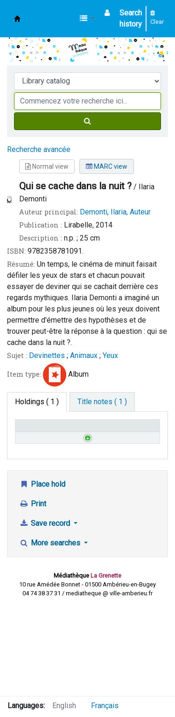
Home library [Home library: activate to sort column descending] (30, 434)
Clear (157, 17)
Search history (130, 18)
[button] (87, 18)
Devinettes (47, 355)
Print (32, 594)
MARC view (106, 166)
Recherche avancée (38, 149)
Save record (45, 613)
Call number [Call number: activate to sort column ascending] (69, 434)
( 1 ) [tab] (37, 401)
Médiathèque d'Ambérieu (17, 18)
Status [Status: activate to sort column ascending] (103, 438)
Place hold (42, 574)
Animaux (84, 355)
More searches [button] (50, 633)
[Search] (87, 121)
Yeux (110, 355)
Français (105, 705)
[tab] (102, 402)
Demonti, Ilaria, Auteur (115, 211)
